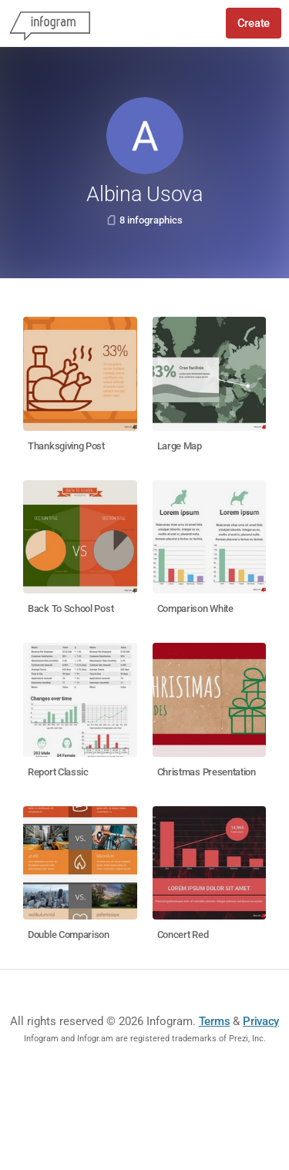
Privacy (261, 1021)
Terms (214, 1021)
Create (253, 23)
